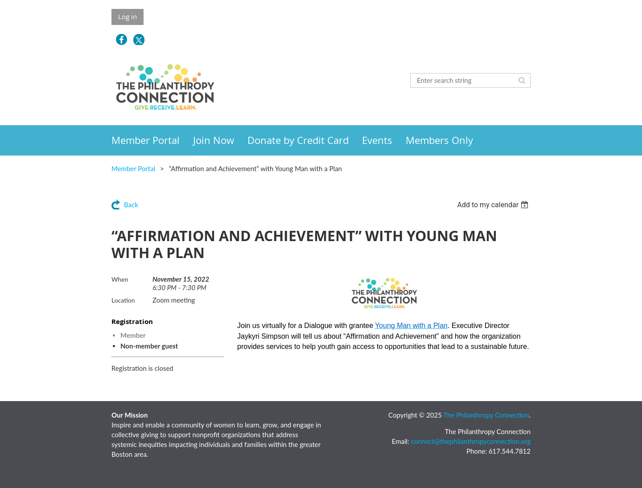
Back (131, 205)
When (119, 279)
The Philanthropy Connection (486, 415)
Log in (127, 16)
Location (123, 300)
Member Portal (133, 168)
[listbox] (494, 204)
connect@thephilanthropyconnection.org (471, 441)
